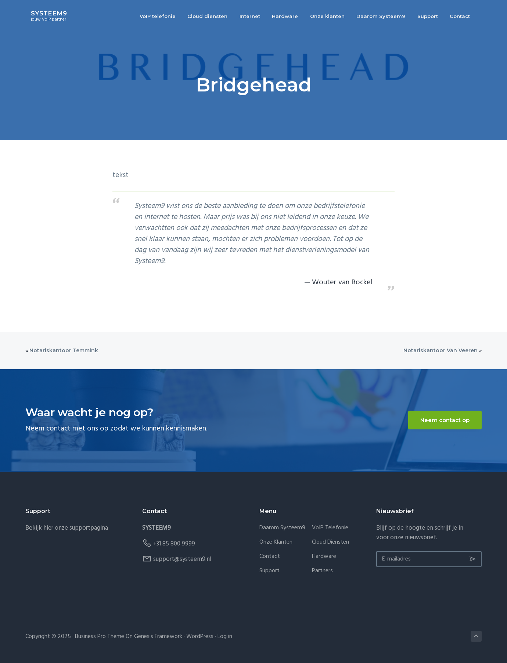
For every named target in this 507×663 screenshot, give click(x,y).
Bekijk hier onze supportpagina (66, 528)
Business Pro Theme (99, 636)
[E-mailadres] (429, 559)
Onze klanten (275, 542)
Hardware (324, 556)
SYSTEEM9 (43, 14)
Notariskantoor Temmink (63, 350)
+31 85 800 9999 (174, 544)
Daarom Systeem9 (282, 528)
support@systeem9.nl (182, 559)
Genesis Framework (158, 636)
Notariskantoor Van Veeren (440, 350)
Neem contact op (445, 420)
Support (269, 571)
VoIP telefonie (330, 528)
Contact (269, 556)
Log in (224, 636)
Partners (322, 571)
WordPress (199, 636)
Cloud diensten (330, 542)
